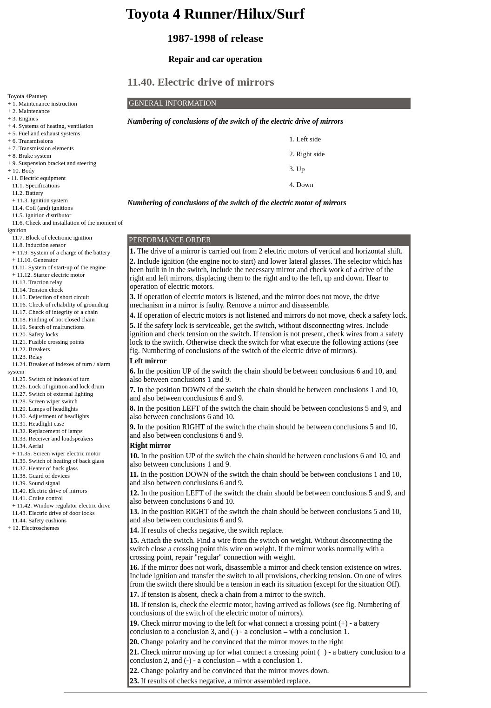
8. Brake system (32, 155)
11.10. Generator (37, 259)
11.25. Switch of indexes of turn (51, 378)
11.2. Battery (27, 192)
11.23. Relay (27, 356)
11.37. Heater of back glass (45, 468)
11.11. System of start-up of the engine (59, 267)
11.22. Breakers (31, 349)
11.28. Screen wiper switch (45, 401)
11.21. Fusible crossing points (48, 341)
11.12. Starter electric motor (51, 274)
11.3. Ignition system (42, 200)
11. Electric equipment (38, 177)
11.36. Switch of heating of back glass (58, 460)
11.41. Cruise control (37, 497)
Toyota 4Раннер (27, 96)
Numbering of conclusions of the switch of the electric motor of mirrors (265, 609)
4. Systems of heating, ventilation (53, 125)
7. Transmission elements (43, 148)
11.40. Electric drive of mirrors (49, 490)
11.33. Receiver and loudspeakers (52, 438)
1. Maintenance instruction (45, 103)
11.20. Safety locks (35, 334)
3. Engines (25, 118)
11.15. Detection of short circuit (50, 297)
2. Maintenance (31, 110)
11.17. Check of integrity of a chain (55, 311)
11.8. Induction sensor (39, 244)
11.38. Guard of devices (41, 475)
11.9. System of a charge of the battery (63, 252)
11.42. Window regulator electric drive (64, 505)
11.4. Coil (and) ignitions (42, 207)
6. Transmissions (33, 140)
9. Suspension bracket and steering (54, 163)
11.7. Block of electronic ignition (52, 237)
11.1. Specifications (36, 185)
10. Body (24, 170)
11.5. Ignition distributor (41, 215)
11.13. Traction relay (37, 282)
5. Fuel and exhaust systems (46, 133)
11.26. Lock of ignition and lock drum (58, 386)
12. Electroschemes (36, 527)
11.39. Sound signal (36, 483)
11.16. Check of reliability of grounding (60, 304)
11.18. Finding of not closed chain (53, 319)
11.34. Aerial (27, 445)
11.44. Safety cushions (39, 520)
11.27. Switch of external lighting (52, 393)
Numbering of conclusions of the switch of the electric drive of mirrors (247, 350)
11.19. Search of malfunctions (48, 326)
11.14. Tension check (37, 289)
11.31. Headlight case (38, 423)
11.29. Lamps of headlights (45, 408)
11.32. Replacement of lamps (47, 430)
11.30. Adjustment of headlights (50, 416)
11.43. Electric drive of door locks (53, 512)
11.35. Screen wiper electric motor (58, 453)
